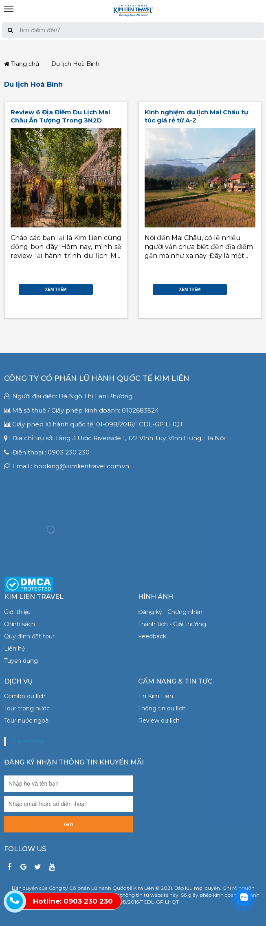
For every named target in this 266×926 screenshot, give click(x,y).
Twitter (111, 284)
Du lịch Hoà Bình (33, 84)
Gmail (111, 300)
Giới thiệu (17, 612)
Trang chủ (21, 64)
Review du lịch (159, 720)
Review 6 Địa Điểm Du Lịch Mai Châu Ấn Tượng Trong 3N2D (60, 116)
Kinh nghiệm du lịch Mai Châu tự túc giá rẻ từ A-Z (196, 116)
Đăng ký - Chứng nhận (170, 612)
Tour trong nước (27, 708)
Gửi (68, 824)
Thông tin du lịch (162, 708)
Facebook (111, 275)
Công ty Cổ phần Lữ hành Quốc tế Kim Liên (96, 378)
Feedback (152, 636)
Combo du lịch (25, 696)
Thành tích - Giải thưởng (172, 624)
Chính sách (19, 624)
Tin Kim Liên (155, 696)
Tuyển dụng (21, 660)
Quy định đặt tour (29, 636)
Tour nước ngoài (27, 720)
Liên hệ (14, 648)
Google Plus (111, 292)
